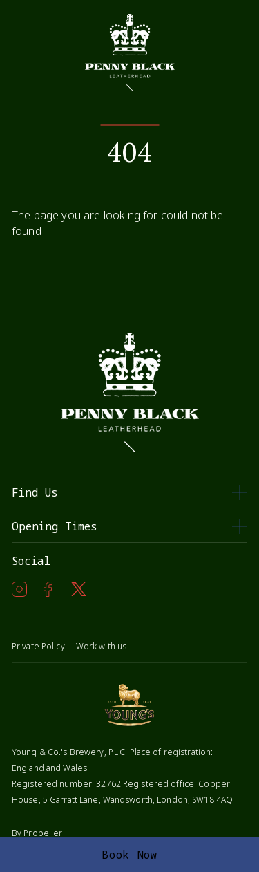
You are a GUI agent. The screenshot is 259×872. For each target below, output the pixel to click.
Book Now (129, 854)
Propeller (42, 833)
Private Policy (38, 646)
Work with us (101, 646)
